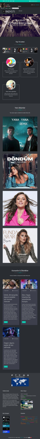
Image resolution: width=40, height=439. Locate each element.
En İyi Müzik (29, 416)
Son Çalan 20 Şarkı (15, 8)
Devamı (6, 366)
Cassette (32, 422)
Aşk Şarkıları (27, 422)
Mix (33, 418)
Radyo (22, 416)
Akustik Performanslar (29, 69)
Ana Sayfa (20, 10)
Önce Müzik (29, 419)
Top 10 (32, 419)
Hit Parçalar (11, 69)
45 (32, 418)
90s (26, 418)
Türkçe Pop (26, 416)
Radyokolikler (23, 423)
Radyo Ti (24, 419)
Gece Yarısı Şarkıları (11, 91)
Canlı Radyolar (28, 423)
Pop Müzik (30, 418)
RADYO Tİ (21, 437)
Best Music (35, 419)
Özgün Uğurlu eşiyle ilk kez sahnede (9, 345)
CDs (23, 422)
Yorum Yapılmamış (15, 290)
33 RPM (36, 422)
